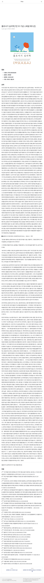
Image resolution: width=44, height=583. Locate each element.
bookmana (9, 579)
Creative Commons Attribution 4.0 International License (30, 580)
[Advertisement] (22, 12)
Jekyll (8, 580)
